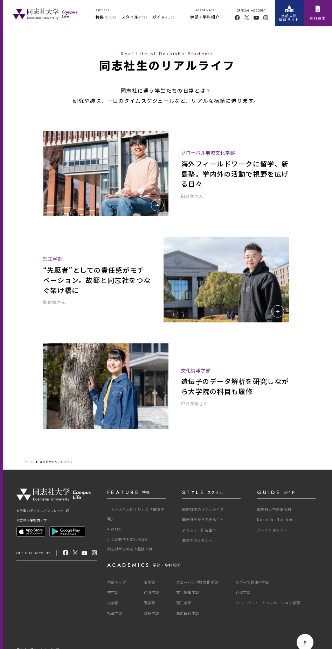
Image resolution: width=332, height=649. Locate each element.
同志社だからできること (203, 519)
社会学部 (114, 613)
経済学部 (151, 592)
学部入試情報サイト (289, 13)
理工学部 (183, 602)
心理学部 (242, 592)
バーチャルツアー (272, 530)
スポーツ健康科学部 (252, 582)
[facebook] (237, 17)
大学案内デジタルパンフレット (42, 511)
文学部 (113, 602)
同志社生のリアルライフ (56, 462)
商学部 (149, 602)
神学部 (113, 592)
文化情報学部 (187, 592)
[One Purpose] (45, 13)
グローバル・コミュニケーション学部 (267, 602)
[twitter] (246, 17)
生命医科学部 (187, 613)
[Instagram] (94, 553)
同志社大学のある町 (274, 509)
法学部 (149, 582)
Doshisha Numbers (276, 519)
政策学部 (151, 613)
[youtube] (256, 18)
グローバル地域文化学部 (197, 582)
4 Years (114, 529)
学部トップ (116, 582)
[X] (75, 553)
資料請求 (318, 13)
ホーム (29, 462)
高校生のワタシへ (197, 540)
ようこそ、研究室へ (199, 530)
